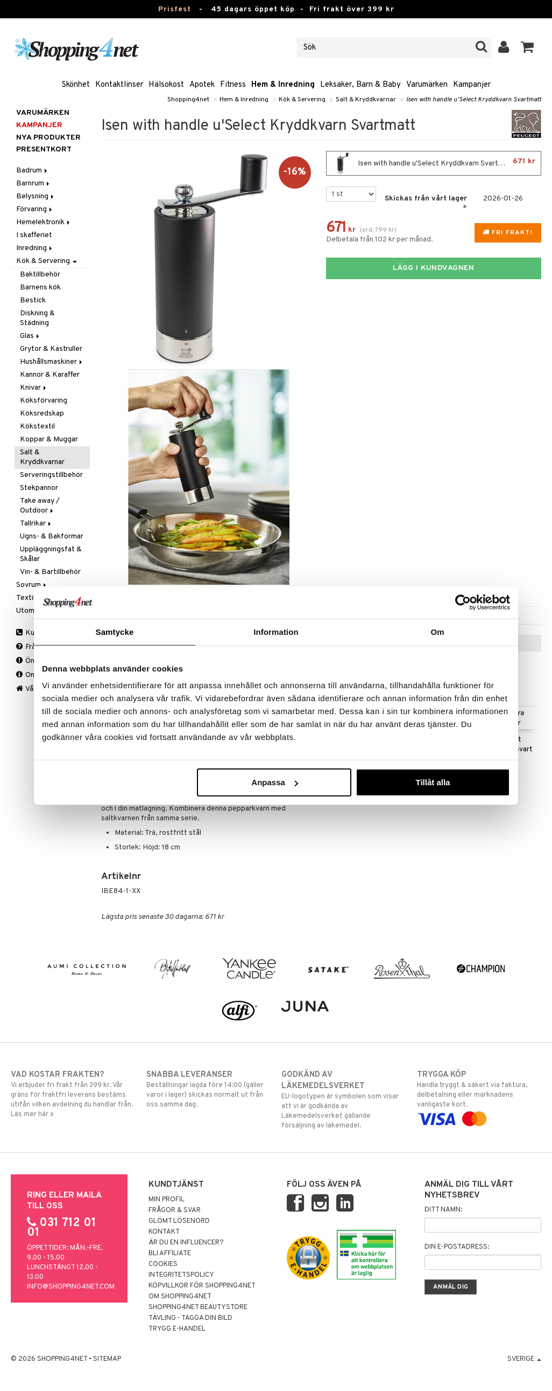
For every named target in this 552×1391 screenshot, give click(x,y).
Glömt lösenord (179, 1221)
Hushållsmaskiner (52, 361)
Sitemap (107, 1359)
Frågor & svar (174, 1210)
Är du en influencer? (186, 1242)
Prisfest (174, 9)
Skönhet (76, 85)
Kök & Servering (302, 99)
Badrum (32, 170)
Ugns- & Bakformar (51, 536)
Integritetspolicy (181, 1275)
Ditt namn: (443, 1210)
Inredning (35, 248)
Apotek (202, 85)
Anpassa (274, 782)
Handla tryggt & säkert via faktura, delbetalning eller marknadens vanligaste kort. (479, 1096)
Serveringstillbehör (51, 475)
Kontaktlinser (119, 85)
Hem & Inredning (283, 85)
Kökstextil (37, 426)
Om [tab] (437, 631)
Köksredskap (42, 413)
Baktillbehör (40, 274)
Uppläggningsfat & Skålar (51, 554)
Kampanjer (472, 85)
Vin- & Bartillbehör (50, 572)
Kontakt (164, 1232)
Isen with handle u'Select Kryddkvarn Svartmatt (473, 99)
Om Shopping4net (179, 1296)
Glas (30, 336)
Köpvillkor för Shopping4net (202, 1286)
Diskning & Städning (37, 318)
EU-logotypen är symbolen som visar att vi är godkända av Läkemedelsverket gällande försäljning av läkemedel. (343, 1099)
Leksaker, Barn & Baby (360, 85)
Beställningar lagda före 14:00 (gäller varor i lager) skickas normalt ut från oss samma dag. (208, 1089)
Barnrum (33, 183)
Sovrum (32, 585)
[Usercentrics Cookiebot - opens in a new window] (463, 602)
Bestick (33, 300)
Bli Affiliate (169, 1253)
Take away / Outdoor (40, 505)
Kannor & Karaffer (50, 374)
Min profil (166, 1199)
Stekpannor (39, 488)
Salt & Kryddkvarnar (366, 99)
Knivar (34, 387)
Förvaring (35, 209)
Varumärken (427, 85)
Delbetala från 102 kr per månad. (379, 239)
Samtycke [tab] (115, 631)
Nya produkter (48, 137)
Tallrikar (36, 523)
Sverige (524, 1359)
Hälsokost (166, 85)
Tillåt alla (432, 782)
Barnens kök (40, 287)
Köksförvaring (43, 400)
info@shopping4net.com (71, 1287)
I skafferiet (34, 235)
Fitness (233, 85)
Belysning (35, 196)
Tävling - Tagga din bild (190, 1318)
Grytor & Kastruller (51, 349)
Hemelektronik (44, 222)
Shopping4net (188, 99)
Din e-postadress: (456, 1247)
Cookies (163, 1264)
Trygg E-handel (177, 1329)
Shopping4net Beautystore (197, 1307)
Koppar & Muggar (49, 439)
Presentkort (44, 149)
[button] (527, 47)
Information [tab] (276, 631)
